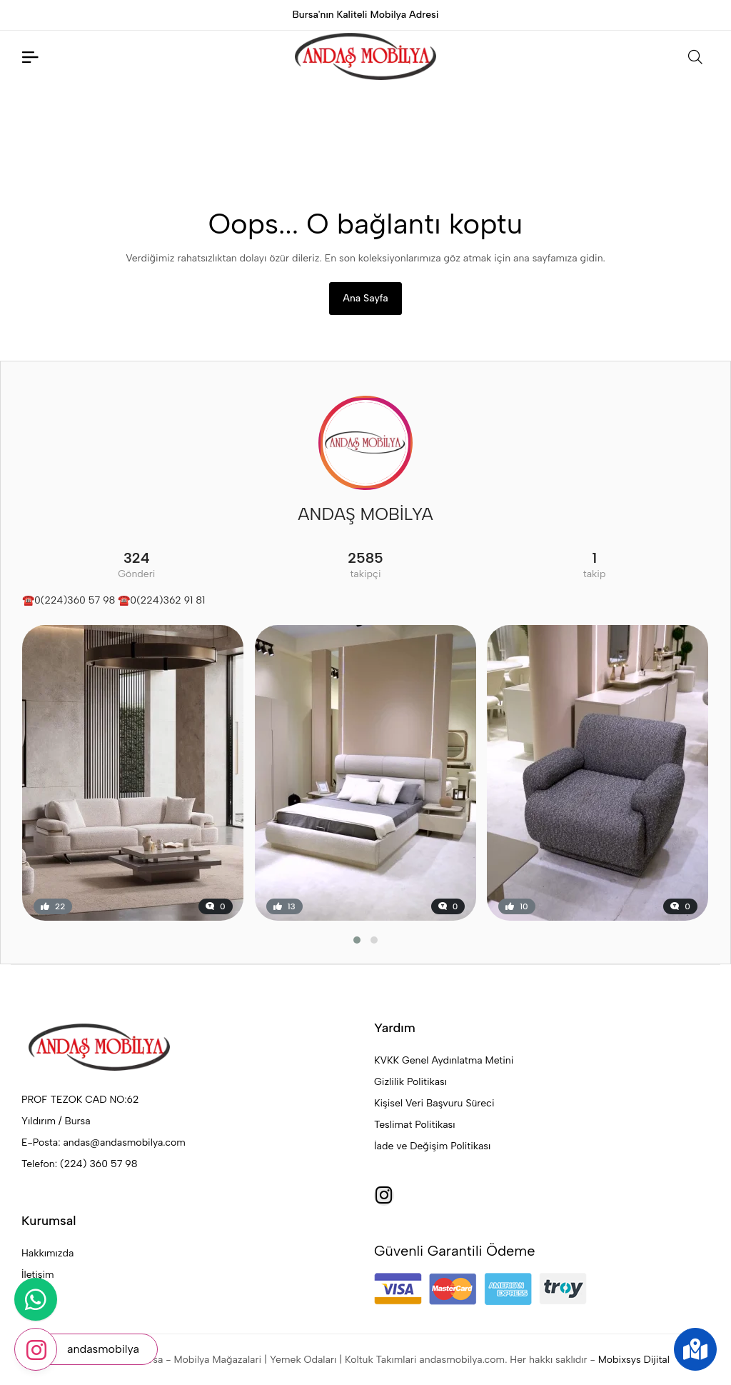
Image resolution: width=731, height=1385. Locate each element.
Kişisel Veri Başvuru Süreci (434, 1103)
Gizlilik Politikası (410, 1082)
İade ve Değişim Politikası (432, 1146)
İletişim (37, 1275)
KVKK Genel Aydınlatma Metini (443, 1060)
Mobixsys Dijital (634, 1360)
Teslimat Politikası (414, 1125)
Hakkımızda (47, 1253)
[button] (357, 940)
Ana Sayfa (365, 298)
